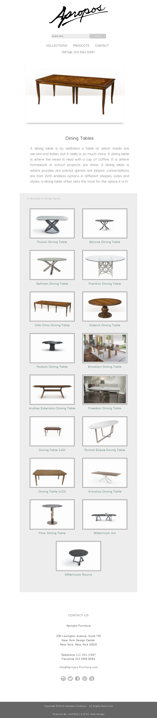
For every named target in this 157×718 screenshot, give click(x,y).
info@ (67, 51)
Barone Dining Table (105, 257)
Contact (102, 45)
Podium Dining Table (52, 382)
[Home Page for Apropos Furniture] (78, 28)
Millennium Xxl (105, 548)
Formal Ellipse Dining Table (104, 465)
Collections (56, 45)
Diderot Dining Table (104, 340)
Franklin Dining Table (105, 299)
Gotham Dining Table (52, 299)
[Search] (72, 36)
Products (81, 45)
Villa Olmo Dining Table (52, 340)
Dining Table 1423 (52, 507)
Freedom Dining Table (104, 423)
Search (98, 36)
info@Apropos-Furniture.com (78, 667)
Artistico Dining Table (104, 507)
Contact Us (78, 614)
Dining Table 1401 (52, 465)
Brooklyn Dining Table (104, 382)
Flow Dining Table (52, 548)
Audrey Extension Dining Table (52, 423)
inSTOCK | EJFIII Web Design (86, 714)
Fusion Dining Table (52, 257)
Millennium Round (78, 590)
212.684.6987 (84, 51)
